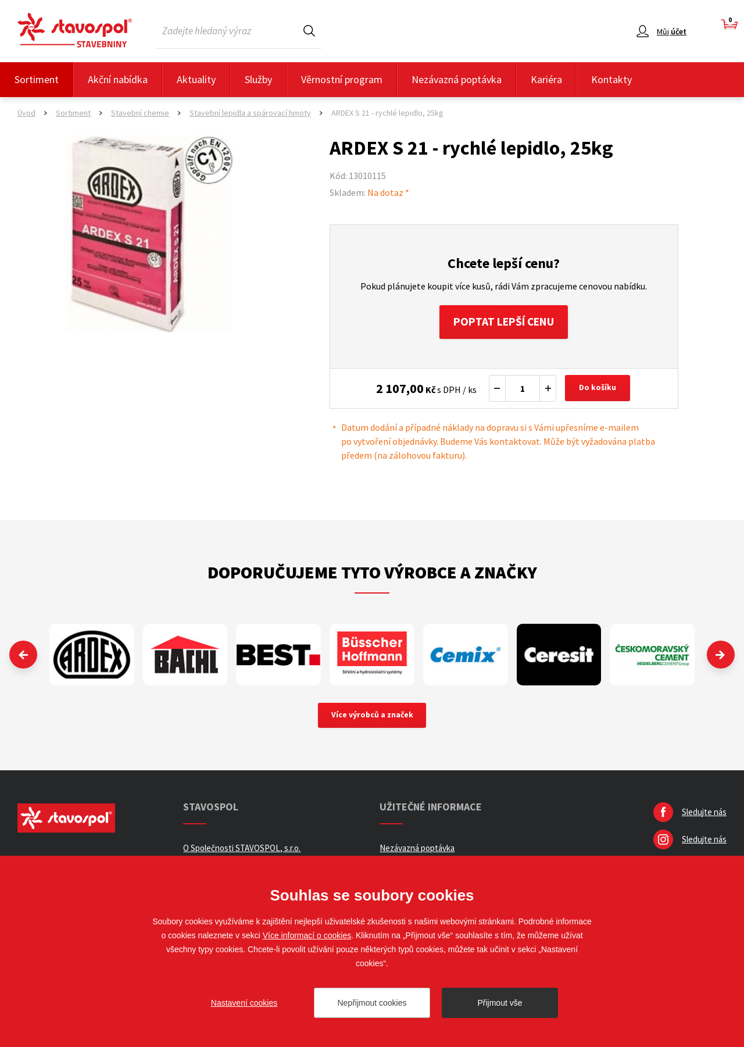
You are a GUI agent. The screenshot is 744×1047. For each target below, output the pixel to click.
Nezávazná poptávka (457, 79)
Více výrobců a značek (372, 717)
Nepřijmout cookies (371, 1002)
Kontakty (611, 79)
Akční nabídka (118, 79)
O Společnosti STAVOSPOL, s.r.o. (242, 849)
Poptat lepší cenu (503, 322)
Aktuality (196, 79)
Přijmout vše (499, 1002)
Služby (258, 79)
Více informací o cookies (307, 935)
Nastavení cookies (244, 1002)
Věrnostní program (341, 79)
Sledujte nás (704, 813)
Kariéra (546, 79)
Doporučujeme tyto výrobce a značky (372, 573)
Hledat (309, 30)
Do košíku (598, 389)
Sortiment (37, 79)
